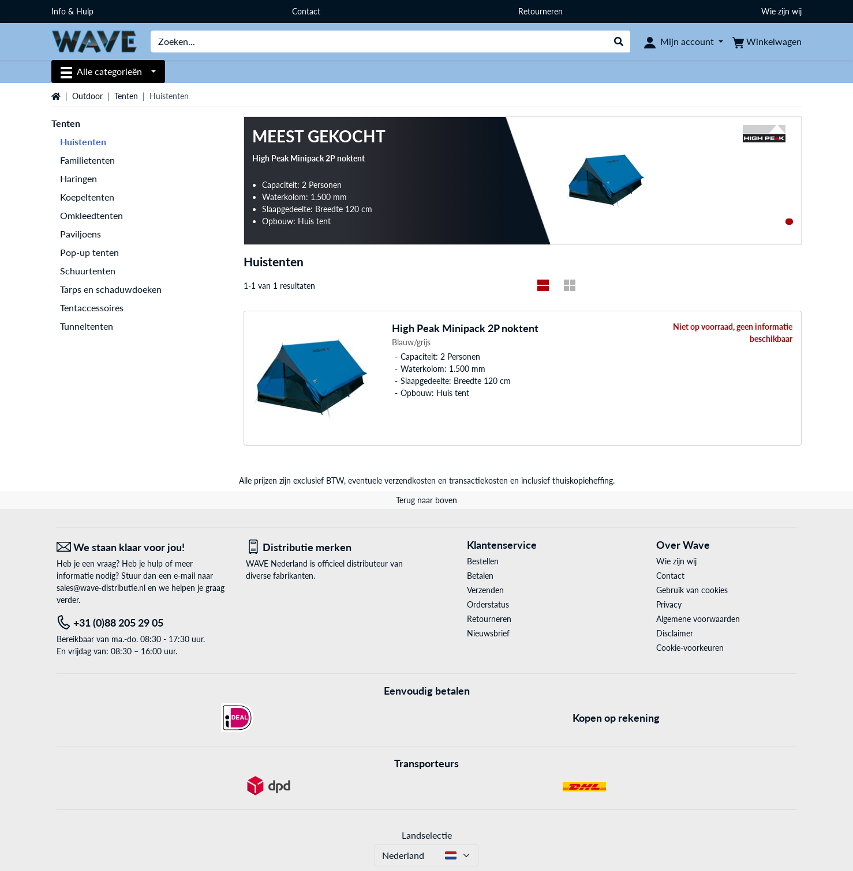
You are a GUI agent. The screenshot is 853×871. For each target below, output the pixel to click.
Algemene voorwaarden (698, 619)
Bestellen (483, 561)
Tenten (126, 96)
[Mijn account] (683, 41)
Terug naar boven (426, 500)
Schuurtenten (87, 270)
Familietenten (87, 159)
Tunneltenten (86, 326)
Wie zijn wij (781, 11)
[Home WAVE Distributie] (94, 40)
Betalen (480, 575)
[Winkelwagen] (767, 41)
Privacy (669, 604)
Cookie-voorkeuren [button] (690, 648)
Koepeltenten (87, 196)
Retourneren (540, 11)
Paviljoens (80, 233)
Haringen (78, 178)
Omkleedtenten (91, 215)
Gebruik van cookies (692, 590)
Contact (306, 11)
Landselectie (427, 834)
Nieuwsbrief (488, 633)
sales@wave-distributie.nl (101, 588)
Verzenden (485, 590)
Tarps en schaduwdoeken (111, 289)
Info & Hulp (72, 11)
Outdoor (87, 96)
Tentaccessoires (92, 307)
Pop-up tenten (89, 252)
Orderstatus (488, 604)
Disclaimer (674, 633)
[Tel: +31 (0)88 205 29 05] (143, 623)
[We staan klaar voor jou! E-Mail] (143, 547)
